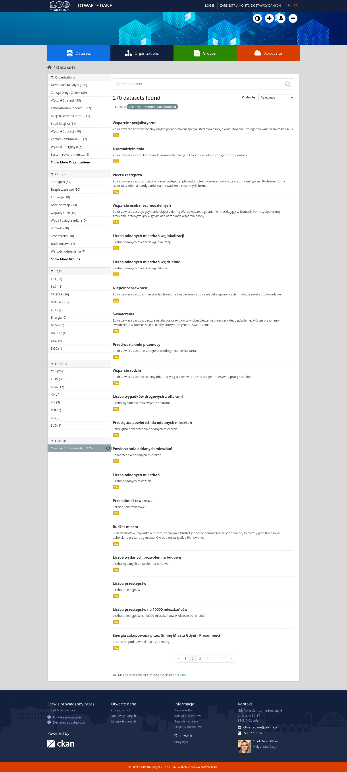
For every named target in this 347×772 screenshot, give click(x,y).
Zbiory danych (121, 710)
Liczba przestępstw (130, 583)
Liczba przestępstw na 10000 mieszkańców (150, 609)
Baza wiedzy (183, 710)
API (166, 674)
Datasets (79, 53)
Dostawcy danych (123, 716)
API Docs (180, 674)
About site (268, 53)
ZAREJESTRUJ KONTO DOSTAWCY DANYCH (250, 5)
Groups (205, 53)
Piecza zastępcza (127, 174)
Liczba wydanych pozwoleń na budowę (147, 557)
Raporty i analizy (186, 721)
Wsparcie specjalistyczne (134, 122)
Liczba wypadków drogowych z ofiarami (148, 396)
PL (289, 5)
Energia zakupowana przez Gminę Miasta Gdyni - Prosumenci (166, 635)
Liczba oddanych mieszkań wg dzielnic (146, 261)
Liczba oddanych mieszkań (136, 474)
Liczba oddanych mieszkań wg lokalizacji (148, 235)
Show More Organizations (71, 162)
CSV (116, 135)
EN (296, 5)
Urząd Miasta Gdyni (61, 710)
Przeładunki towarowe (133, 500)
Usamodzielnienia (128, 148)
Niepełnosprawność (130, 287)
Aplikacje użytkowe (188, 716)
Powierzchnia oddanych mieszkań (142, 448)
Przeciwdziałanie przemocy (136, 344)
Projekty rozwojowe (188, 727)
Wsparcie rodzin (127, 370)
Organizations (142, 53)
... (215, 658)
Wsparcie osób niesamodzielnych (142, 205)
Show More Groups (65, 259)
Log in (210, 5)
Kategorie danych (123, 721)
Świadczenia (124, 314)
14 (223, 658)
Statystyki (181, 742)
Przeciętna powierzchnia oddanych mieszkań (152, 422)
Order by (249, 97)
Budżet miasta (125, 526)
